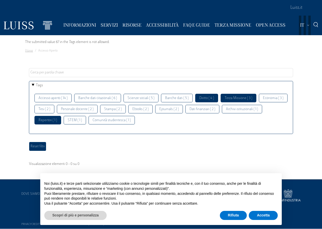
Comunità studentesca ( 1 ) (112, 120)
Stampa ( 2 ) (113, 109)
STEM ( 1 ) (75, 120)
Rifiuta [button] (233, 215)
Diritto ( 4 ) (206, 98)
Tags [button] (39, 85)
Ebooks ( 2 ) (140, 109)
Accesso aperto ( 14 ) (53, 98)
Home (29, 50)
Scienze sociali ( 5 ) (141, 98)
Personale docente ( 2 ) (77, 109)
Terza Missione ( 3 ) (238, 98)
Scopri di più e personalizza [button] (75, 215)
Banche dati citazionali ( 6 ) (97, 98)
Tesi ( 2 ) (44, 109)
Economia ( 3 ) (273, 98)
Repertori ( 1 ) (47, 120)
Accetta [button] (263, 215)
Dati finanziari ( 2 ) (202, 109)
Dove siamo (30, 194)
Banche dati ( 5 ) (177, 98)
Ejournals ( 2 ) (169, 109)
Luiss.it (296, 8)
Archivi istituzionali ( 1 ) (242, 109)
